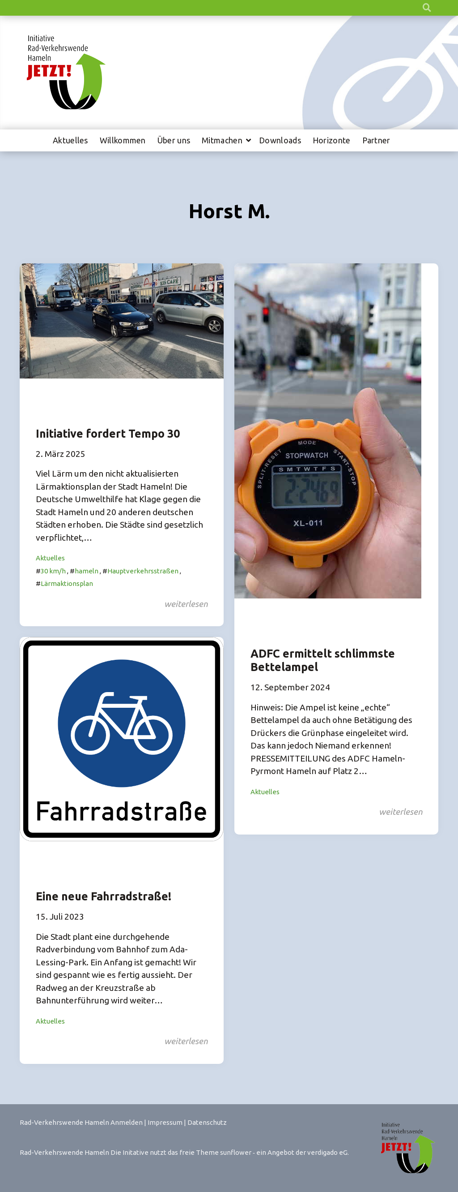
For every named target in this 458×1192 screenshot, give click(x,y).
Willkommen (123, 140)
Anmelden (126, 1122)
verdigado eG (327, 1152)
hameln (86, 571)
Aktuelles (70, 140)
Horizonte (332, 140)
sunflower (235, 1152)
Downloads (280, 140)
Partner (376, 140)
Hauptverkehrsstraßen (142, 571)
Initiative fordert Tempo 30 (108, 433)
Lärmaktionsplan (67, 583)
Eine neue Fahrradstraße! (103, 896)
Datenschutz (207, 1122)
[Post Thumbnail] (122, 320)
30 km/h (53, 571)
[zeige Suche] (427, 8)
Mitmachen (222, 140)
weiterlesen (186, 604)
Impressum (165, 1122)
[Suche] (419, 8)
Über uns (173, 140)
